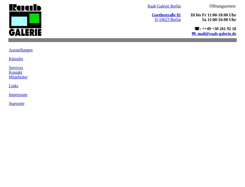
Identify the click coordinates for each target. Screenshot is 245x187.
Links (13, 86)
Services (16, 67)
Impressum (18, 94)
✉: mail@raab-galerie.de (214, 33)
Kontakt (15, 72)
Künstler (16, 59)
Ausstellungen (21, 50)
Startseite (16, 103)
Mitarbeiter (18, 77)
